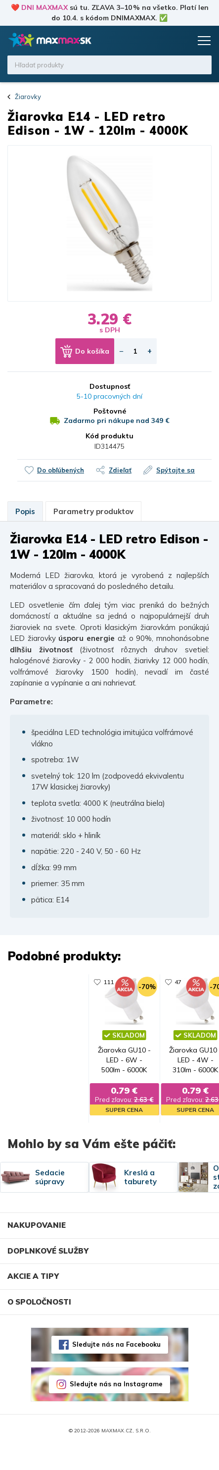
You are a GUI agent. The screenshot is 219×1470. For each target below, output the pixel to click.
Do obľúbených (60, 470)
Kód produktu (109, 435)
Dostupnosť (109, 386)
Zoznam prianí (163, 40)
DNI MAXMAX (44, 7)
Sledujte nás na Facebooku (116, 1367)
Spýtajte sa (175, 470)
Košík (182, 40)
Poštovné (109, 411)
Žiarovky (28, 97)
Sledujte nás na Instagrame (116, 1407)
